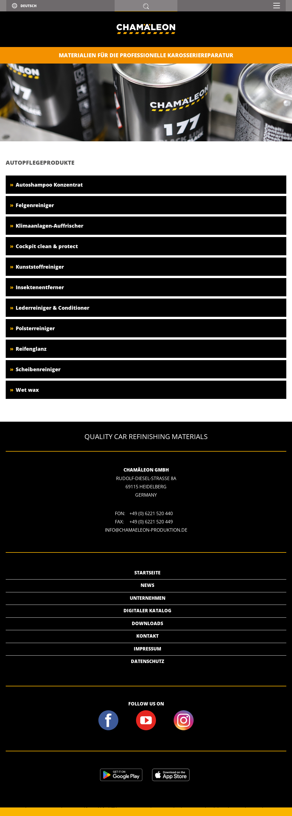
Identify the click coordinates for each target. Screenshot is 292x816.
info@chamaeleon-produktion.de (146, 530)
